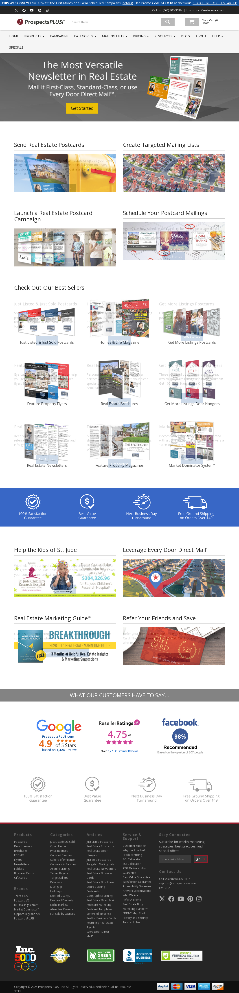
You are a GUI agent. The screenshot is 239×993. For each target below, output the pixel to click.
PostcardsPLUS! (24, 918)
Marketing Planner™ (135, 909)
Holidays (55, 891)
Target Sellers (59, 878)
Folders (19, 869)
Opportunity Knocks (26, 914)
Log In (190, 10)
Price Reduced (59, 851)
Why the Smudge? (134, 850)
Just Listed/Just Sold (62, 842)
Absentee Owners (61, 909)
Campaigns (59, 36)
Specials (16, 47)
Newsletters (21, 864)
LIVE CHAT (165, 888)
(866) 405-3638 (172, 10)
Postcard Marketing (99, 905)
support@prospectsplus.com (178, 883)
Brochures (20, 851)
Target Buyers (59, 873)
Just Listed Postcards (100, 842)
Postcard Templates (99, 909)
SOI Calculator (132, 864)
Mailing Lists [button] (114, 36)
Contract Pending (61, 855)
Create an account (212, 10)
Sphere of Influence (62, 860)
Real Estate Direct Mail (100, 900)
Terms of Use (131, 922)
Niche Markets (59, 905)
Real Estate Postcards (100, 846)
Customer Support (134, 846)
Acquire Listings (60, 869)
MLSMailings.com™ (26, 905)
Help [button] (217, 36)
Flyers (18, 860)
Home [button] (14, 36)
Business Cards (24, 873)
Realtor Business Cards (101, 918)
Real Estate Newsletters (101, 869)
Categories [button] (85, 36)
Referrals (56, 882)
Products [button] (34, 36)
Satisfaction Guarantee (137, 882)
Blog (185, 36)
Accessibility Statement (137, 886)
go (201, 859)
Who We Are (130, 895)
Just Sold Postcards (99, 860)
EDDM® (19, 855)
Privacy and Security (135, 918)
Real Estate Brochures (100, 882)
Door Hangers (23, 846)
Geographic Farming (63, 864)
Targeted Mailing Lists (100, 864)
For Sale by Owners (62, 914)
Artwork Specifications (137, 891)
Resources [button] (164, 36)
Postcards (20, 842)
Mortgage (56, 887)
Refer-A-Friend (132, 900)
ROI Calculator (132, 859)
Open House (58, 846)
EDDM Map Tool (134, 913)
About (200, 36)
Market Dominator (26, 909)
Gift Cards (20, 878)
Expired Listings (60, 896)
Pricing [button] (141, 36)
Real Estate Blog (133, 904)
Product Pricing (132, 855)
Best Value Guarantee (136, 877)
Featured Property (62, 900)
